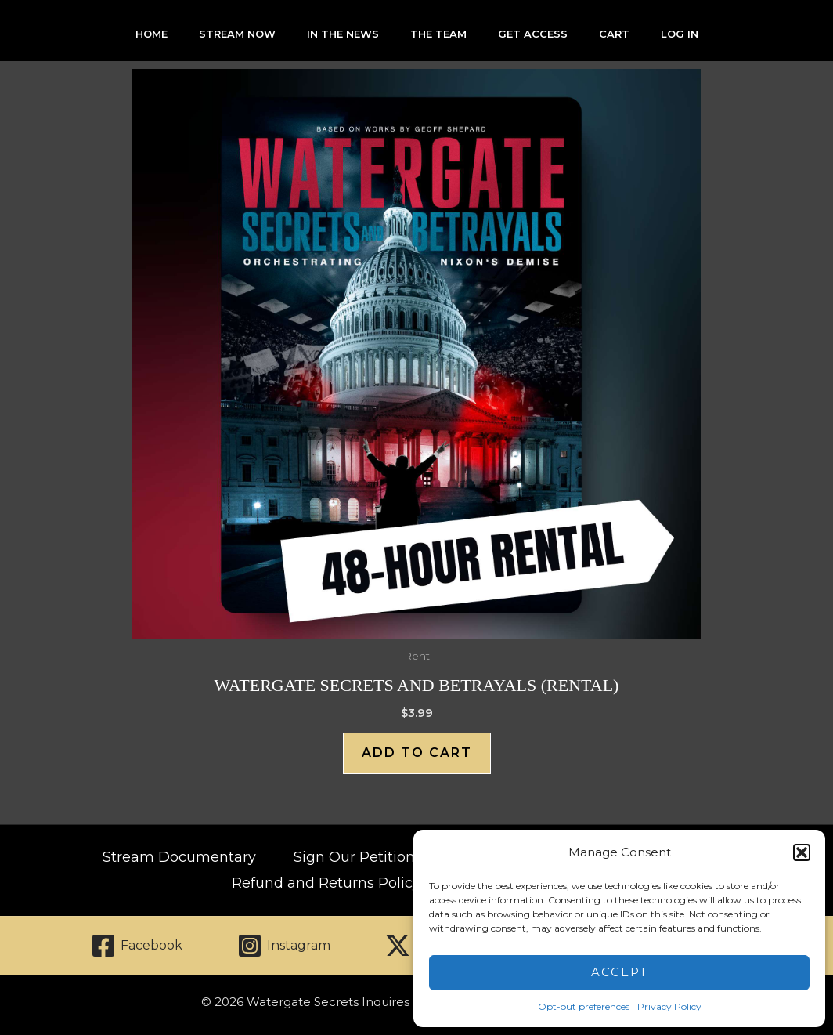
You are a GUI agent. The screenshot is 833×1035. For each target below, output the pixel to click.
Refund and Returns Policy (326, 883)
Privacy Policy (669, 1006)
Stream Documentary (179, 857)
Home (151, 33)
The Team (438, 33)
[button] (802, 852)
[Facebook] (136, 945)
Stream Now (237, 33)
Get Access (533, 33)
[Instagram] (284, 945)
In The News (343, 33)
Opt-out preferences (583, 1006)
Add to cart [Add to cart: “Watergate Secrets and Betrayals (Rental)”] (417, 752)
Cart (614, 33)
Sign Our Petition (354, 857)
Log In (679, 33)
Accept (619, 971)
